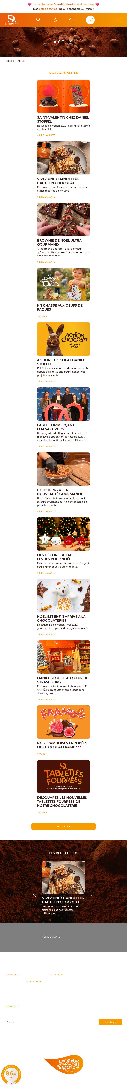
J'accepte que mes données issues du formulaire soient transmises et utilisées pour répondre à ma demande (63, 1033)
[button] (92, 894)
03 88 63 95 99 (12, 1006)
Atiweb (53, 1084)
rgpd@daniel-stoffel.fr (89, 1036)
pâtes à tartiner (49, 9)
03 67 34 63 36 (34, 981)
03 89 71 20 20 (56, 974)
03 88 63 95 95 (12, 974)
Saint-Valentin (65, 4)
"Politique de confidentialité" (56, 1038)
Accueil (9, 61)
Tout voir (63, 826)
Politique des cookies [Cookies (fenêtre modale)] (78, 1081)
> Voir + (42, 316)
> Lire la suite (46, 135)
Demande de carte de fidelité (105, 1043)
